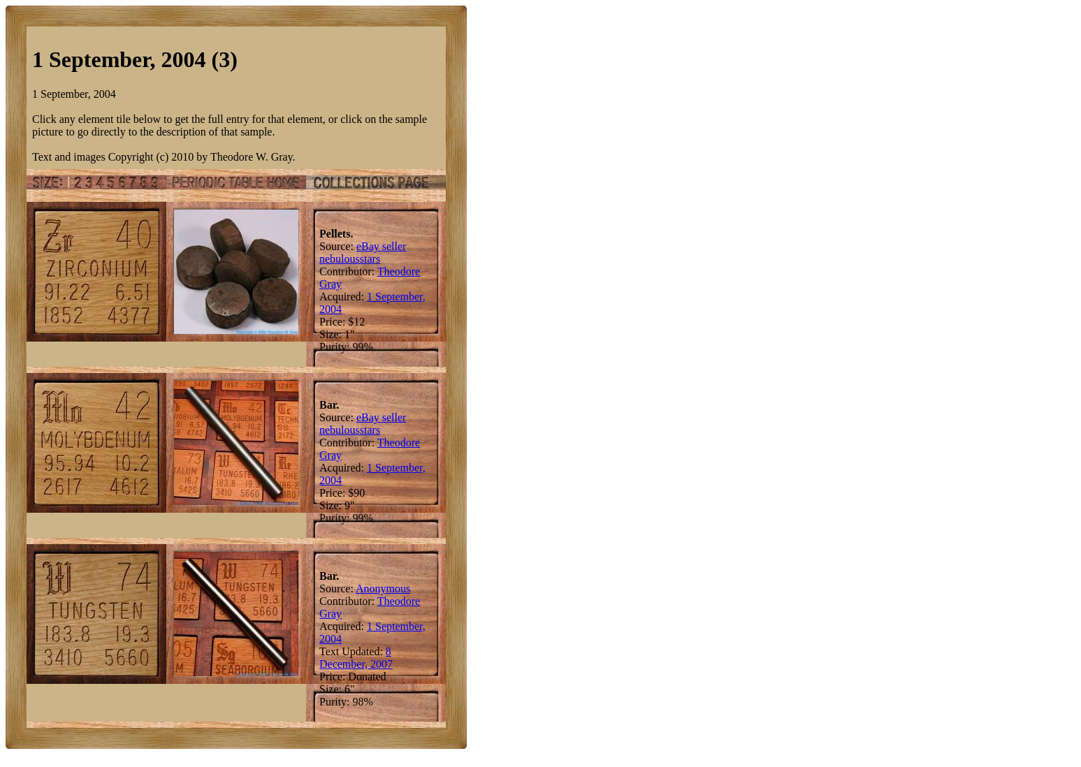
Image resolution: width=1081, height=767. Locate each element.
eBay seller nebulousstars (362, 252)
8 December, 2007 (356, 657)
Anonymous (383, 588)
